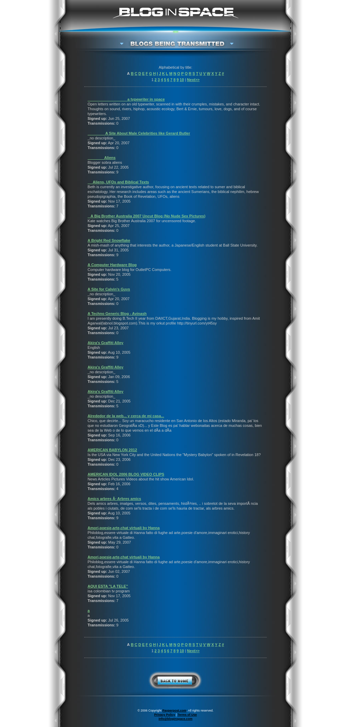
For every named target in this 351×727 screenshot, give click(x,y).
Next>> (193, 80)
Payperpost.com (174, 710)
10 (182, 80)
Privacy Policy (164, 714)
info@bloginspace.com (176, 718)
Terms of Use (187, 714)
